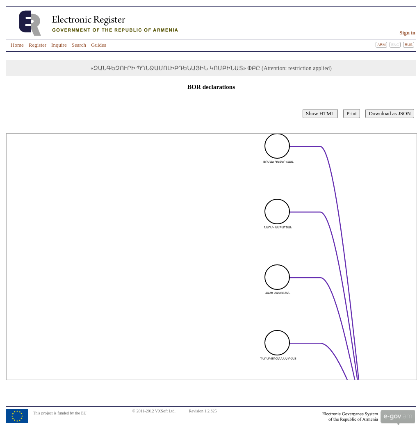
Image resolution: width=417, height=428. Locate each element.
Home (17, 45)
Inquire (59, 45)
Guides (98, 45)
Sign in (407, 33)
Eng (395, 45)
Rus (408, 45)
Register (37, 45)
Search (79, 45)
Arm (381, 45)
